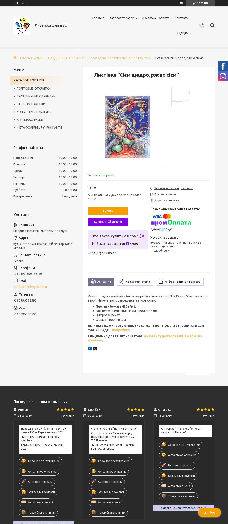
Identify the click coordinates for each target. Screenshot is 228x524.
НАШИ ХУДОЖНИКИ (31, 104)
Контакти (182, 18)
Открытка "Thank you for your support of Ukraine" (180, 430)
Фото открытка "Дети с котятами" (114, 428)
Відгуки (183, 33)
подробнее (120, 330)
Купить (108, 211)
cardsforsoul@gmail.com (30, 287)
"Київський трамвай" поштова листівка (40, 438)
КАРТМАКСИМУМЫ (30, 119)
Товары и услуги (31, 58)
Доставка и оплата (155, 18)
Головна (98, 18)
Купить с (108, 222)
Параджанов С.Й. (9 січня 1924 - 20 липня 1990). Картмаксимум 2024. (43, 430)
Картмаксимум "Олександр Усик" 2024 (42, 447)
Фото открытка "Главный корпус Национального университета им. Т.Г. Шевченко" (113, 437)
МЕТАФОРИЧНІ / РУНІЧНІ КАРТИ (39, 127)
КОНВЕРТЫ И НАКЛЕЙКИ (34, 112)
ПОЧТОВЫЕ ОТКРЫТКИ (34, 88)
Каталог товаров (122, 18)
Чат (210, 512)
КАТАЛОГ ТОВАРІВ (28, 80)
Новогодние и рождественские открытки (119, 58)
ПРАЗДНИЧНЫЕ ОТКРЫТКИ (66, 58)
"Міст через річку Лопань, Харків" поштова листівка (113, 447)
